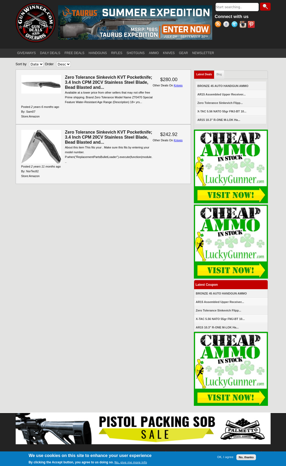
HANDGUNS (98, 53)
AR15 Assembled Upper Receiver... (221, 94)
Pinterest (252, 25)
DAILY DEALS (50, 53)
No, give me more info (130, 462)
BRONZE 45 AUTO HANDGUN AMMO (222, 85)
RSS (219, 25)
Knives (178, 85)
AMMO (154, 53)
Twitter (235, 25)
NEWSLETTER (203, 53)
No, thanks (246, 457)
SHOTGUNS (135, 53)
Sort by (21, 64)
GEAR (183, 53)
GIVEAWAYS (26, 53)
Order (49, 64)
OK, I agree (225, 457)
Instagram (244, 25)
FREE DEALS (74, 53)
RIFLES (116, 53)
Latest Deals (205, 73)
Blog (219, 74)
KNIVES (169, 53)
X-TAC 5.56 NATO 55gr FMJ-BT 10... (221, 111)
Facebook (227, 25)
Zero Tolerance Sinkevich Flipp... (220, 102)
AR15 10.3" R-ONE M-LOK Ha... (218, 119)
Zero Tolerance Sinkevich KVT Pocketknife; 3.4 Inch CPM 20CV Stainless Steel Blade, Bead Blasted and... (108, 82)
